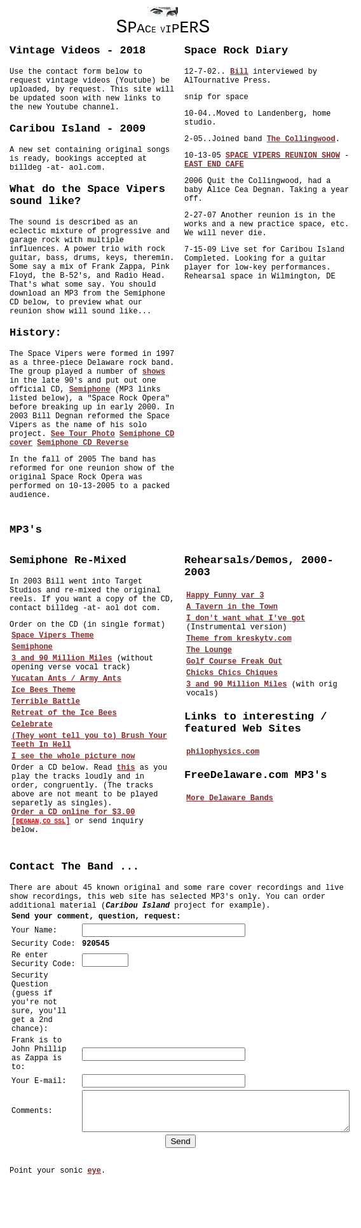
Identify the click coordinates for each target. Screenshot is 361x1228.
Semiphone (90, 389)
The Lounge (212, 650)
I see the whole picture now (73, 756)
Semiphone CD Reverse (82, 443)
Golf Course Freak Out (237, 661)
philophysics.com (225, 751)
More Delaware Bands (232, 798)
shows (153, 371)
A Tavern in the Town (234, 607)
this (126, 767)
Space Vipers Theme (52, 635)
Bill (242, 71)
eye (94, 1214)
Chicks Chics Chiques (234, 673)
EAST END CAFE (217, 164)
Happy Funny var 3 (227, 595)
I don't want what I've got (248, 618)
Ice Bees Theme (43, 690)
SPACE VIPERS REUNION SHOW (285, 155)
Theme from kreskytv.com (241, 638)
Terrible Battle (45, 701)
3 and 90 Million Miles (61, 658)
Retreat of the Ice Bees (64, 713)
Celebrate (32, 724)
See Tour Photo (83, 434)
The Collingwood (303, 139)
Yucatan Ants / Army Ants (66, 678)
